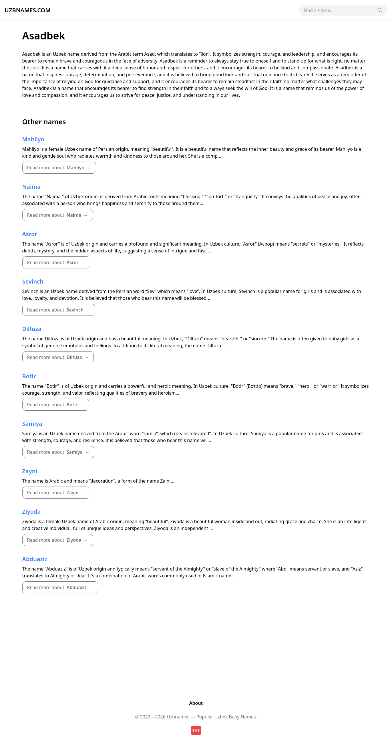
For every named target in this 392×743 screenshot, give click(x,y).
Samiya (32, 423)
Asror (29, 234)
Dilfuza (32, 329)
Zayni (29, 471)
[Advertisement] (196, 645)
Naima (31, 186)
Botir (29, 376)
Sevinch (32, 281)
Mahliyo (33, 139)
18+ (196, 730)
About (196, 703)
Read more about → (59, 167)
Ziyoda (31, 511)
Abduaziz (34, 559)
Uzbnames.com (28, 10)
